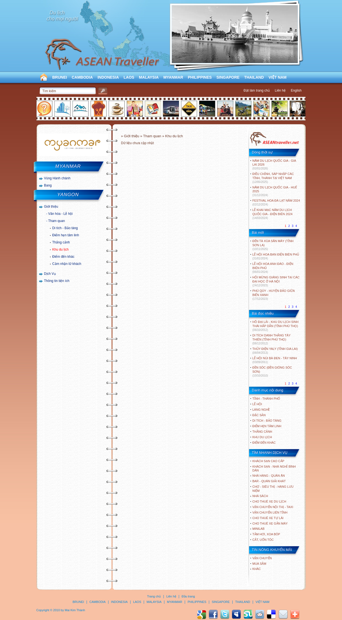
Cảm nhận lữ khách (66, 264)
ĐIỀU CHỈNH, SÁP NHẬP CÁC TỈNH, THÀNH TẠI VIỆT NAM (273, 177)
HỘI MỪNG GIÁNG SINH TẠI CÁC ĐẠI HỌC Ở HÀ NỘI (275, 281)
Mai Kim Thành (75, 610)
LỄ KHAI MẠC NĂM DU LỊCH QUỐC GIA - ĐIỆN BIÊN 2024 (272, 214)
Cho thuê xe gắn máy (270, 523)
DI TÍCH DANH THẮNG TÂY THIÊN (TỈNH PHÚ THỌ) (271, 339)
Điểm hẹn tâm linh (65, 235)
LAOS (128, 77)
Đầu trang (188, 596)
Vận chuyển (262, 558)
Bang (48, 185)
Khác (256, 568)
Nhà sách (260, 496)
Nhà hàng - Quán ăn (268, 475)
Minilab (258, 528)
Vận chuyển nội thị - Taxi (272, 507)
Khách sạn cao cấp (268, 461)
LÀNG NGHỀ (261, 409)
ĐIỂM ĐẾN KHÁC (264, 442)
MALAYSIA (149, 77)
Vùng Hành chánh (57, 178)
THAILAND (254, 77)
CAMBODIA (82, 77)
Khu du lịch (60, 249)
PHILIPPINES (200, 77)
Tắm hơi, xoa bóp (266, 534)
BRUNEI (59, 77)
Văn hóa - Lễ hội (60, 214)
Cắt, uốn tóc (263, 539)
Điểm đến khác (63, 257)
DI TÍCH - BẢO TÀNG (267, 420)
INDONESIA (108, 77)
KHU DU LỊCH (262, 437)
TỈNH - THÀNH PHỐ (266, 398)
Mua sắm (259, 563)
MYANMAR (173, 77)
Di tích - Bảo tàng (65, 228)
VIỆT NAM (278, 77)
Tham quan (56, 221)
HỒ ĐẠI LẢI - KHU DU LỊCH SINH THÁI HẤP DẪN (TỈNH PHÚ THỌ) (275, 325)
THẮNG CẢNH (262, 431)
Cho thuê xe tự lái (267, 518)
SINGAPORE (227, 77)
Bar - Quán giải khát (269, 481)
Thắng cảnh (61, 242)
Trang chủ (154, 596)
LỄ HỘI (257, 404)
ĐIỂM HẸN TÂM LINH (266, 426)
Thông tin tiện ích (56, 281)
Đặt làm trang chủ (257, 90)
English (296, 90)
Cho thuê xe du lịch (269, 501)
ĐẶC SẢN (259, 415)
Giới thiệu (51, 207)
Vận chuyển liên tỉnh (269, 512)
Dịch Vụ (50, 274)
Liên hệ (280, 90)
